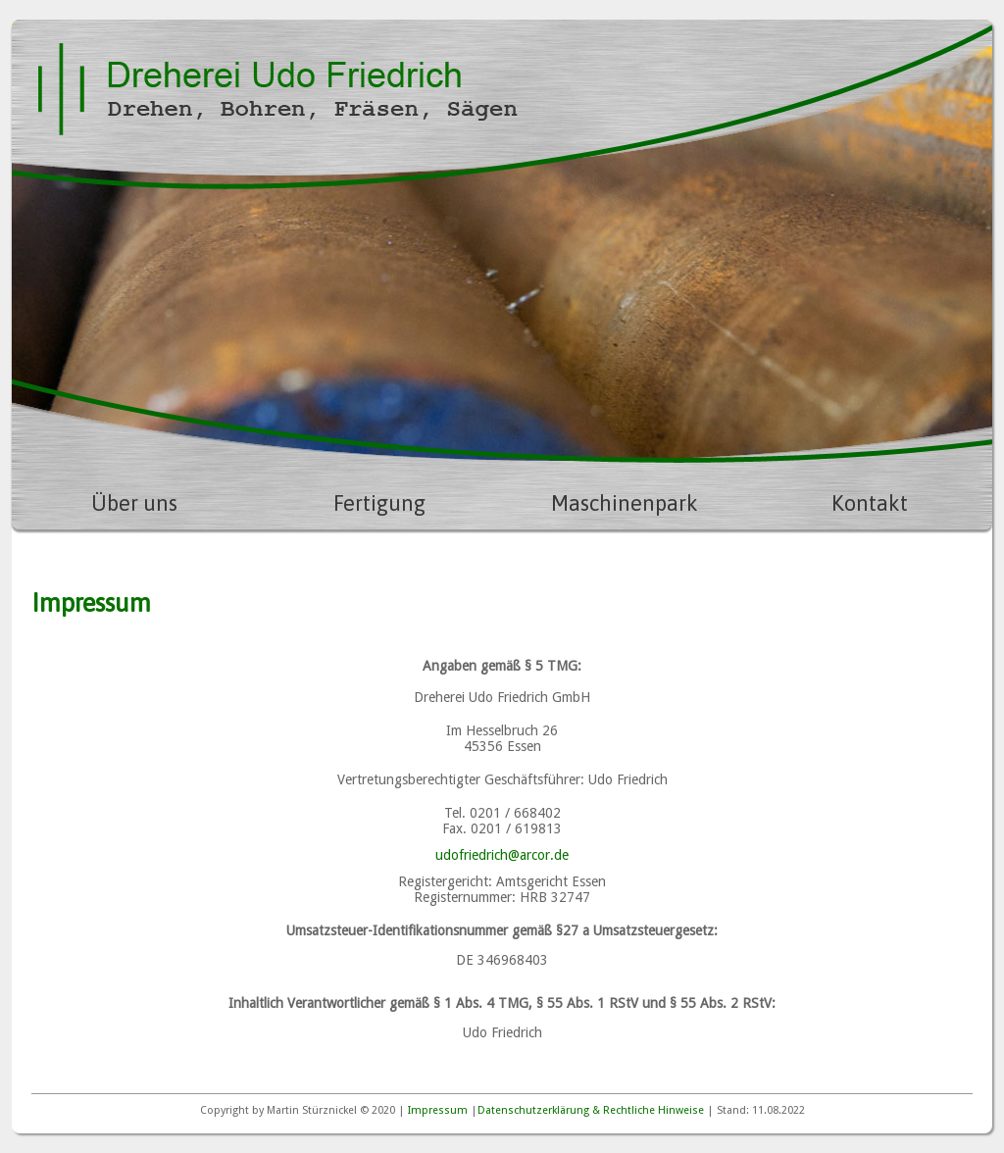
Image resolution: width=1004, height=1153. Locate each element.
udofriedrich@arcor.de (502, 855)
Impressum (438, 1110)
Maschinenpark (624, 503)
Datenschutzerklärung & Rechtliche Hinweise (590, 1110)
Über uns (134, 503)
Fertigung (379, 503)
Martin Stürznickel (312, 1110)
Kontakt (869, 503)
